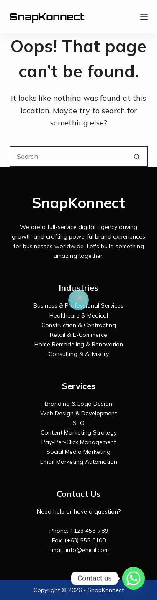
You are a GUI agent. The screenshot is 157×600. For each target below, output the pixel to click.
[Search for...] (68, 156)
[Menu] (144, 16)
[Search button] (137, 156)
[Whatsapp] (133, 578)
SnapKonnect (47, 16)
